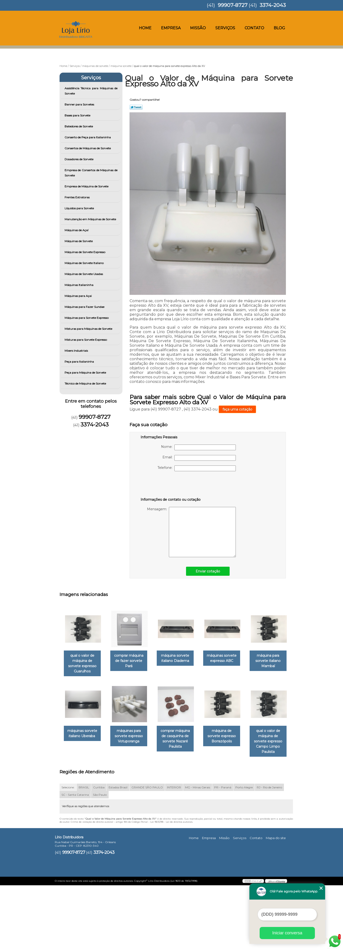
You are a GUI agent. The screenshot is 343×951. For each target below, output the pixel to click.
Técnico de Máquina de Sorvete (86, 383)
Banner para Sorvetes (80, 104)
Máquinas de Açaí (77, 230)
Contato (254, 28)
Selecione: (68, 853)
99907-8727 (232, 5)
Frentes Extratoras (77, 197)
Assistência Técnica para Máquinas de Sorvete (91, 90)
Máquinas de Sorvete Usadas (84, 274)
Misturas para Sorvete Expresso (86, 339)
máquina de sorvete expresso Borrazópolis (83, 807)
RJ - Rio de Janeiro (269, 853)
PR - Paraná (222, 853)
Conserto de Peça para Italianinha (88, 137)
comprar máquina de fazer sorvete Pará (131, 661)
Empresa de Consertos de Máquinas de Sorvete (91, 172)
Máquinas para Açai (78, 296)
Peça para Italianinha (80, 361)
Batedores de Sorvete (79, 126)
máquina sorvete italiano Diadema (180, 658)
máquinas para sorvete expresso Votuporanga (180, 731)
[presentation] (171, 485)
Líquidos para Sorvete (80, 208)
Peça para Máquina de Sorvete (86, 372)
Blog (279, 28)
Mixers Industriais (77, 350)
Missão (198, 28)
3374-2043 (273, 5)
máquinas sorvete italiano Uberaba (131, 729)
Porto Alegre (244, 853)
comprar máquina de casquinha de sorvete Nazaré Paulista (228, 734)
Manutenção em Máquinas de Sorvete (91, 219)
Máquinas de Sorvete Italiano (84, 263)
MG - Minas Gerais (197, 853)
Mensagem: (191, 532)
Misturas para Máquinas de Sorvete (89, 328)
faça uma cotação (237, 409)
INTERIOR (174, 853)
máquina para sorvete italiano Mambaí (83, 731)
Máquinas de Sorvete (79, 241)
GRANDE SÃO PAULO (147, 853)
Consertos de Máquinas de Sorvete (88, 148)
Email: (199, 458)
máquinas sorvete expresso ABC (228, 658)
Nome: (198, 447)
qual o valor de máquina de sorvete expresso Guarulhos (83, 661)
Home (145, 28)
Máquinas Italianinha (79, 285)
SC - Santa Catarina (75, 860)
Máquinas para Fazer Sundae (85, 307)
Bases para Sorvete (78, 115)
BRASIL (84, 853)
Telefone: (196, 468)
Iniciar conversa (287, 933)
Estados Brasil (118, 853)
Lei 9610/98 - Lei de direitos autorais (171, 887)
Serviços (225, 28)
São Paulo (100, 860)
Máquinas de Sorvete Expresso (85, 252)
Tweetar (136, 107)
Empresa (171, 28)
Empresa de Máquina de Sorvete (87, 186)
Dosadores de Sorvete (79, 159)
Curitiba (99, 853)
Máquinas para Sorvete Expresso (87, 318)
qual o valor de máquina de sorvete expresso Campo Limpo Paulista (131, 810)
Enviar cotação (208, 571)
